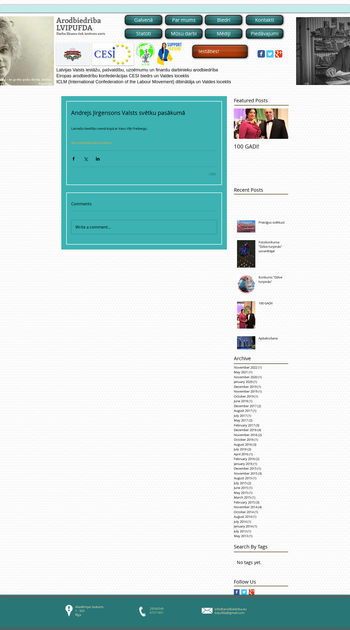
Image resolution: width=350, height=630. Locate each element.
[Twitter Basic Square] (244, 592)
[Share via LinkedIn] (97, 158)
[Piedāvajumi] (264, 34)
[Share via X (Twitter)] (85, 158)
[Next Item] (280, 123)
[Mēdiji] (223, 34)
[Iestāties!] (220, 51)
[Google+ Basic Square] (251, 592)
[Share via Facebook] (73, 158)
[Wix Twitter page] (270, 54)
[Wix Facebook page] (261, 54)
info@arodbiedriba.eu (231, 609)
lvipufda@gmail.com (229, 612)
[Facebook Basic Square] (237, 592)
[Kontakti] (264, 20)
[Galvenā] (143, 20)
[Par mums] (183, 20)
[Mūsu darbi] (183, 34)
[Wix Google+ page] (278, 54)
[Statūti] (143, 34)
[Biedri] (223, 20)
